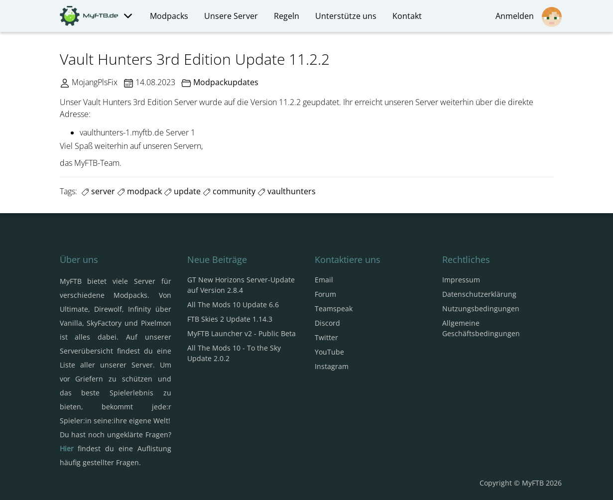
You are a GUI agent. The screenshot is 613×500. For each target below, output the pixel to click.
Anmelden (528, 17)
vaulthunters (286, 191)
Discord (327, 323)
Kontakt (407, 15)
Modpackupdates (225, 82)
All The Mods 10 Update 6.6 (233, 304)
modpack (139, 191)
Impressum (461, 279)
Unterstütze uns (345, 15)
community (229, 191)
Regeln (286, 15)
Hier (67, 448)
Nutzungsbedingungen (480, 308)
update (182, 191)
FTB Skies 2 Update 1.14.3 (229, 319)
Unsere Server (231, 15)
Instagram (332, 366)
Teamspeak (334, 308)
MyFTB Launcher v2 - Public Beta (241, 333)
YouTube (329, 352)
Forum (325, 294)
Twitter (326, 337)
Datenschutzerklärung (479, 294)
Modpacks (169, 15)
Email (324, 279)
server (98, 191)
